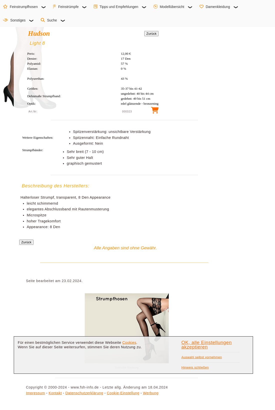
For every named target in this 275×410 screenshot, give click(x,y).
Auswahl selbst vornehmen (202, 357)
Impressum (35, 393)
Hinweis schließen (195, 367)
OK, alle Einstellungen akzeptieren (207, 345)
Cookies (129, 343)
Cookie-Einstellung (123, 393)
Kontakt (55, 393)
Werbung (150, 393)
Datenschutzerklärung (84, 393)
